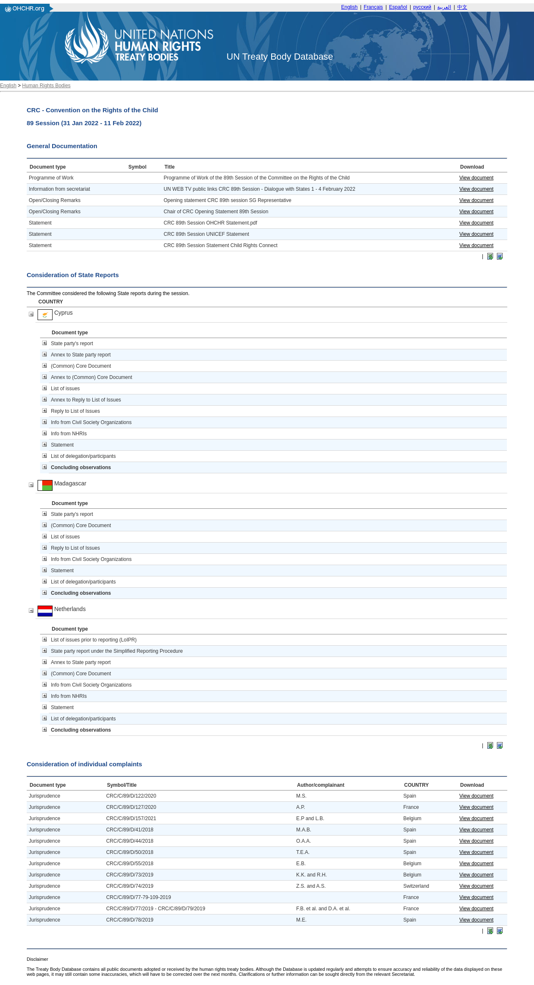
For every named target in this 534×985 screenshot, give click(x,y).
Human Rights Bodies (46, 85)
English (349, 7)
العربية (444, 7)
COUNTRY (50, 302)
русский (422, 7)
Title (169, 167)
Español (398, 7)
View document (476, 178)
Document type (48, 167)
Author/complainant (320, 785)
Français (373, 7)
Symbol (137, 167)
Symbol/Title (121, 785)
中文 (462, 7)
